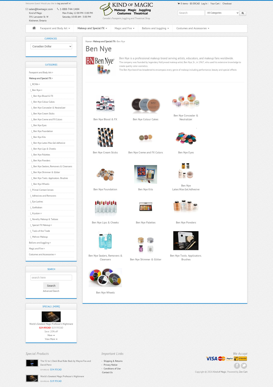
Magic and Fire (124, 28)
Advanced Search (51, 291)
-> (41, 78)
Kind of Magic (219, 372)
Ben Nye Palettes (145, 222)
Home (88, 41)
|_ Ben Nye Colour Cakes (42, 102)
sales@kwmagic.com (41, 9)
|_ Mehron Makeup (38, 237)
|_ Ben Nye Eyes (37, 125)
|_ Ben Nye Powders (39, 160)
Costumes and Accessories (193, 28)
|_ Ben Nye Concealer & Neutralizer (47, 107)
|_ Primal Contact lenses (41, 190)
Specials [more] (51, 306)
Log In (204, 3)
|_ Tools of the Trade (39, 231)
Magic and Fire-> (37, 248)
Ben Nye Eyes (186, 152)
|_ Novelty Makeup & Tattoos (43, 219)
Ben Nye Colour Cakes (145, 119)
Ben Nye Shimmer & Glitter (145, 259)
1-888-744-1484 (69, 9)
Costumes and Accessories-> (42, 254)
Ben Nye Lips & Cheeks (105, 222)
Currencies (51, 38)
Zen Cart (243, 372)
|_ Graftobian (35, 207)
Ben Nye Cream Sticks (105, 152)
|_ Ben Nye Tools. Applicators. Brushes (48, 178)
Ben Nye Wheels (105, 292)
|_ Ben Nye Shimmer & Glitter (44, 172)
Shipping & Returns (111, 361)
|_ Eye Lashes (36, 201)
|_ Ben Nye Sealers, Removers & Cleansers (50, 166)
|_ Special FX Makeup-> (40, 225)
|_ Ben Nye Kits (37, 137)
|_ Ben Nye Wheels (39, 184)
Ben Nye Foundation (105, 189)
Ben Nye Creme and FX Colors (145, 152)
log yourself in (63, 3)
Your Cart (214, 3)
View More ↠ (51, 339)
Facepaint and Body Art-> (41, 72)
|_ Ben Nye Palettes (39, 154)
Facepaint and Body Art (55, 28)
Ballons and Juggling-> (40, 242)
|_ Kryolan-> (35, 213)
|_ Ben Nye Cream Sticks (41, 113)
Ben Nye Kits (145, 189)
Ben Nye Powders (186, 222)
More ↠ (51, 335)
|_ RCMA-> (34, 84)
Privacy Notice (109, 365)
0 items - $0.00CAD (188, 3)
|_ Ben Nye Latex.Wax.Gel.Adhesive (47, 143)
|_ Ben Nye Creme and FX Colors (45, 119)
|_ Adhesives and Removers (42, 195)
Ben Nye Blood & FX (105, 119)
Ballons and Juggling (155, 28)
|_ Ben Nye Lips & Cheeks (42, 148)
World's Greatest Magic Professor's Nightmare (51, 324)
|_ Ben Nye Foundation (41, 131)
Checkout (227, 3)
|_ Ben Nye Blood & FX (41, 96)
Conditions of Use (111, 368)
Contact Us (107, 372)
